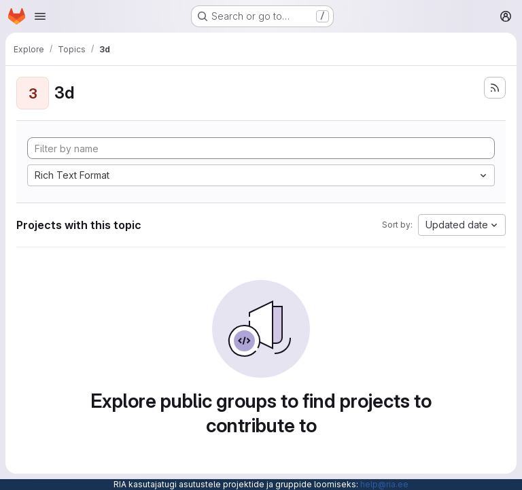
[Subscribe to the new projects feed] (495, 88)
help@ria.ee (384, 484)
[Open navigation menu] (40, 16)
